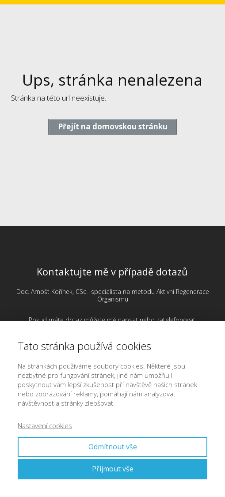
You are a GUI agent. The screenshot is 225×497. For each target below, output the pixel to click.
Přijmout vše (112, 469)
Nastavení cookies (45, 425)
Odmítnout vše (112, 447)
